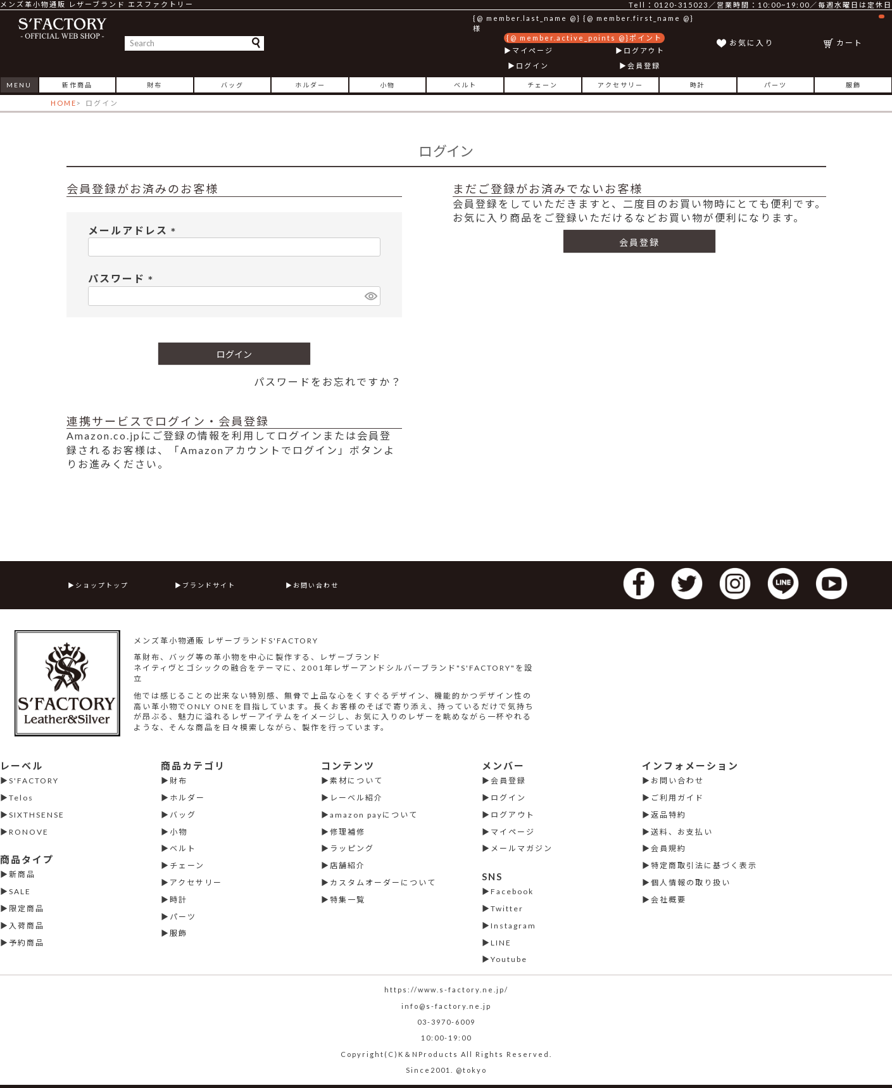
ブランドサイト (209, 585)
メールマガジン (522, 848)
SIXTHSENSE (37, 814)
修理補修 (347, 832)
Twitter (507, 908)
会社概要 (668, 899)
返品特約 (668, 814)
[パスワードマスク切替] (370, 296)
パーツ (775, 85)
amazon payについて (374, 814)
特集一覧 (347, 899)
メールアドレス (134, 230)
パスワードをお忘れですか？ (328, 382)
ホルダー (310, 85)
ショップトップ (102, 585)
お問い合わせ (316, 585)
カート (860, 31)
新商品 (22, 874)
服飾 (853, 85)
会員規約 (668, 848)
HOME (64, 103)
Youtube (509, 959)
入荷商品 (26, 925)
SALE (20, 891)
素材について (356, 780)
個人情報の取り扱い (691, 882)
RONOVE (29, 832)
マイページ (532, 50)
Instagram (513, 925)
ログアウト (644, 50)
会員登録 (643, 65)
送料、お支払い (682, 832)
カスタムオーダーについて (383, 882)
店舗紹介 (347, 865)
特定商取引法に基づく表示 (704, 865)
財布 (154, 85)
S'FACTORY (34, 780)
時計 (697, 85)
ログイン (532, 65)
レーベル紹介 (356, 797)
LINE (501, 942)
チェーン (542, 85)
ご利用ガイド (677, 797)
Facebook (512, 891)
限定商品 (26, 908)
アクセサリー (620, 85)
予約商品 (26, 942)
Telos (21, 797)
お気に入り (751, 42)
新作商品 (77, 85)
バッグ (232, 85)
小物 (387, 85)
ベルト (465, 85)
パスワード (123, 278)
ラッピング (352, 848)
